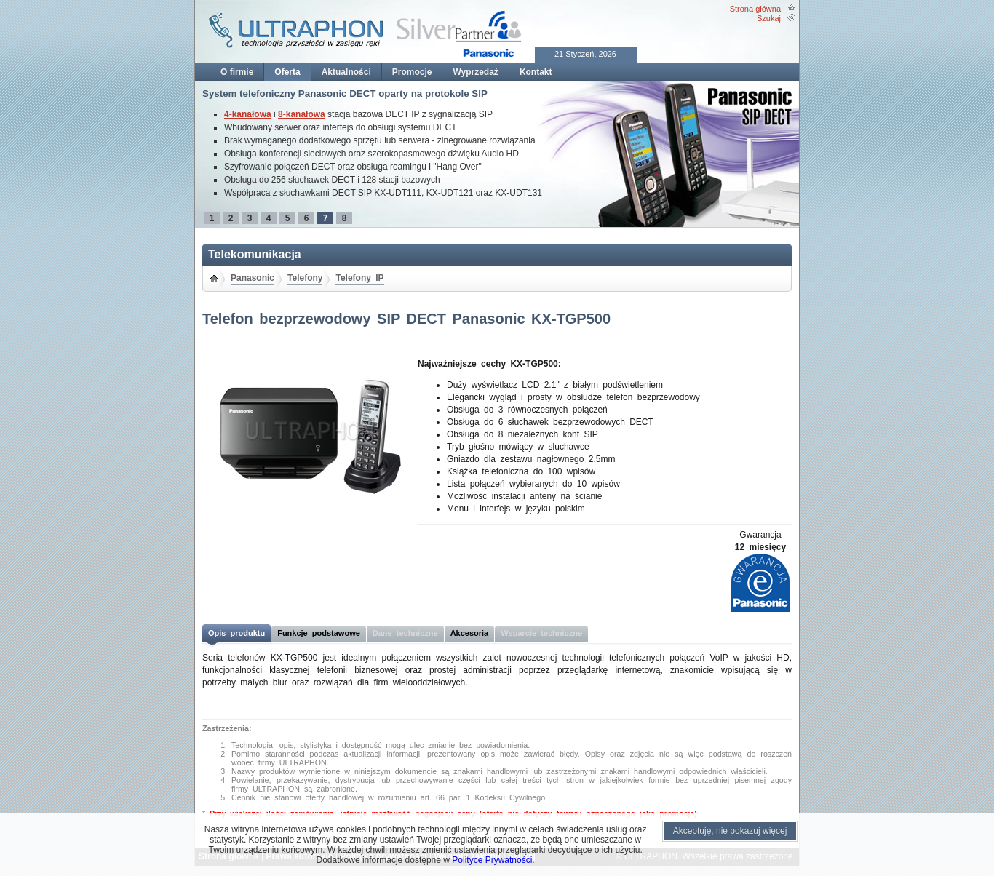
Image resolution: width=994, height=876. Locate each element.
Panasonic (252, 278)
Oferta (287, 72)
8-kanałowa (301, 114)
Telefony (304, 278)
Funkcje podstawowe (318, 633)
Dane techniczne (405, 633)
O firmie (236, 72)
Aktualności (346, 72)
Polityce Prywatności (492, 860)
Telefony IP (359, 278)
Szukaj (769, 18)
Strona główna (755, 8)
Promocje (412, 72)
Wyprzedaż (475, 72)
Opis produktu (236, 633)
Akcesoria (469, 633)
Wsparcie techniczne (541, 633)
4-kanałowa (247, 114)
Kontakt (536, 72)
